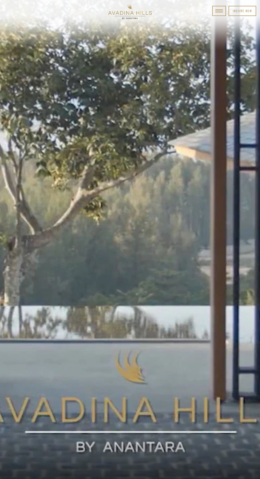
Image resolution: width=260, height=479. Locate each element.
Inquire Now (242, 11)
